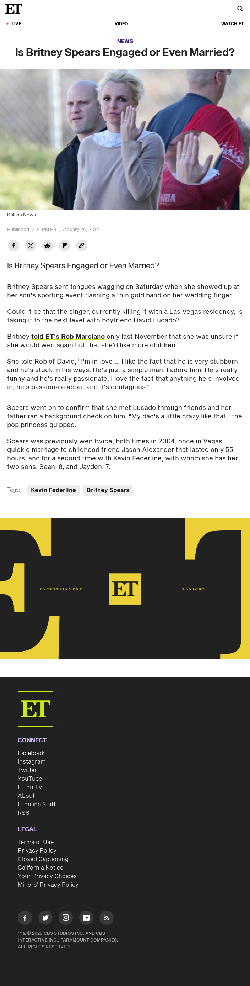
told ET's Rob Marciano (68, 337)
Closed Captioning (43, 859)
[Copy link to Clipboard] (81, 246)
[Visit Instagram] (66, 919)
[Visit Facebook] (25, 919)
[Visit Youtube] (86, 919)
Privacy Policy (37, 851)
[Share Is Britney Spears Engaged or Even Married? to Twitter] (30, 246)
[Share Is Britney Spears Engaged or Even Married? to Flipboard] (64, 246)
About (26, 796)
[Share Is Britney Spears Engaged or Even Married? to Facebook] (13, 246)
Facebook (31, 753)
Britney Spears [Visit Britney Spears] (108, 490)
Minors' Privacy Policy (48, 885)
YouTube (30, 779)
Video (121, 24)
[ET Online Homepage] (16, 9)
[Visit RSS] (106, 919)
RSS (23, 813)
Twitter (27, 770)
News (125, 41)
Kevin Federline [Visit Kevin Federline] (53, 490)
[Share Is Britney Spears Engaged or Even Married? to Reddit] (47, 246)
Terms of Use (36, 842)
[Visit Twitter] (45, 919)
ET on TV (30, 787)
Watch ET (232, 24)
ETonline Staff (37, 804)
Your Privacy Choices (47, 876)
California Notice (40, 868)
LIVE (16, 24)
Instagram (31, 762)
